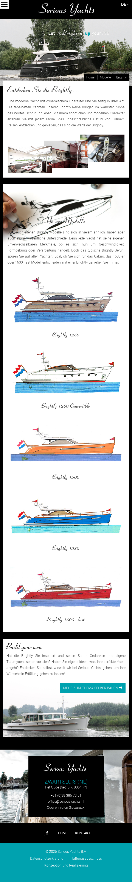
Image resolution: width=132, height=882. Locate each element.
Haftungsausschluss (86, 858)
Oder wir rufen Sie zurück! (66, 807)
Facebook (47, 833)
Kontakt (82, 833)
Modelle (105, 77)
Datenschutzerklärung (46, 858)
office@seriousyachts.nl (66, 801)
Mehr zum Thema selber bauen (92, 688)
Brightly (121, 77)
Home (90, 77)
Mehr (12, 275)
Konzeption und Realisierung (66, 869)
